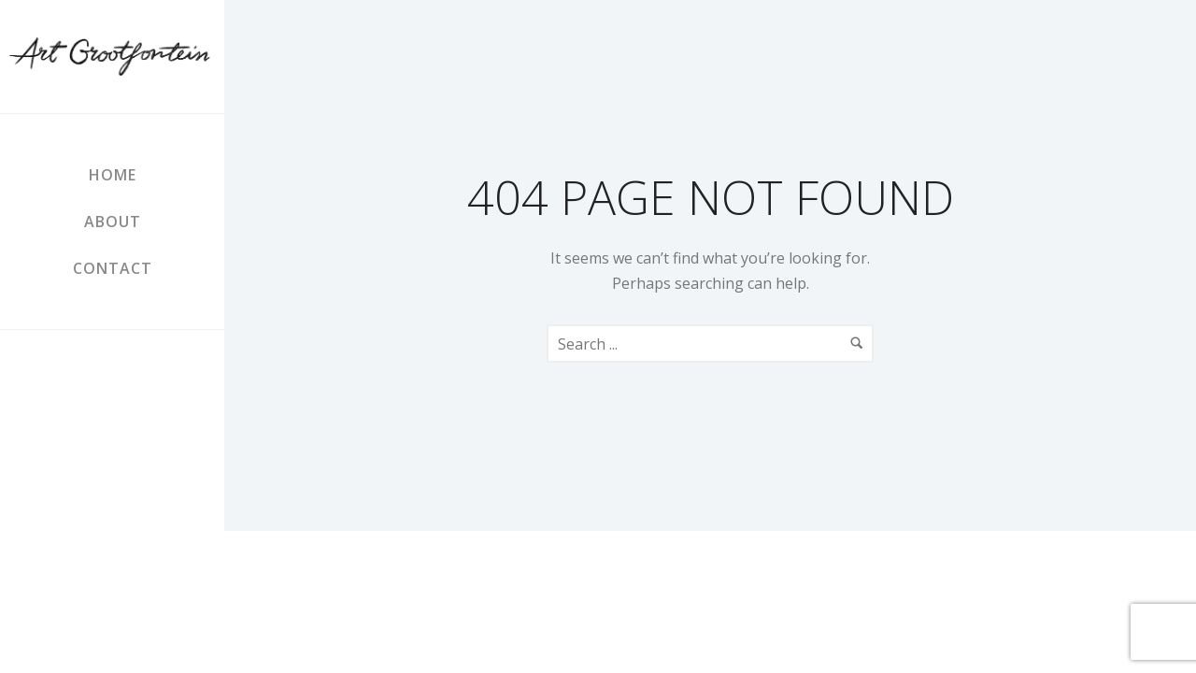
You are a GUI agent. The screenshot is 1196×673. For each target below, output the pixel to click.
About (112, 221)
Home (112, 175)
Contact (112, 268)
